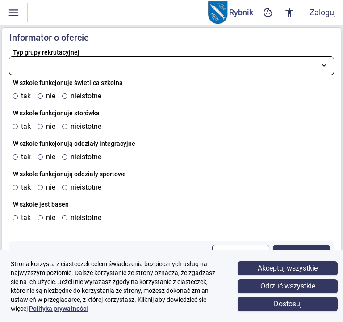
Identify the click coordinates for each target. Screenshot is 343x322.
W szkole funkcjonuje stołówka (56, 113)
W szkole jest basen (41, 204)
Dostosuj (288, 304)
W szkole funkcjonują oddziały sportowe (69, 174)
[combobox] (171, 66)
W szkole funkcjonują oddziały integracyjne (74, 143)
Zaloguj (323, 12)
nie (50, 96)
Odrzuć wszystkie (287, 286)
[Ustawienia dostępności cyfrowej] (268, 13)
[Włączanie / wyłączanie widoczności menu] (13, 13)
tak (26, 96)
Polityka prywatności (58, 308)
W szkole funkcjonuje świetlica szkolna (68, 82)
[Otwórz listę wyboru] (324, 65)
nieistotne (86, 96)
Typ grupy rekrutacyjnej (46, 52)
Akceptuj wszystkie (288, 268)
